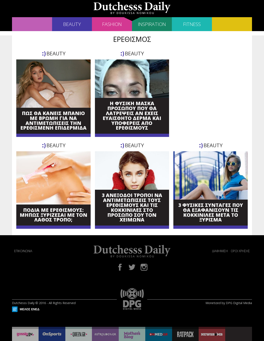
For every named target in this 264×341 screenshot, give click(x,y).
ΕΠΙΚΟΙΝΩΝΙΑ (23, 251)
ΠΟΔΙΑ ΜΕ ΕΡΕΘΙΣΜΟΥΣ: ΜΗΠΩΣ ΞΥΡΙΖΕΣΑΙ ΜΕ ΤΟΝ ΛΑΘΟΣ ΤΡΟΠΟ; (53, 215)
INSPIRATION (152, 24)
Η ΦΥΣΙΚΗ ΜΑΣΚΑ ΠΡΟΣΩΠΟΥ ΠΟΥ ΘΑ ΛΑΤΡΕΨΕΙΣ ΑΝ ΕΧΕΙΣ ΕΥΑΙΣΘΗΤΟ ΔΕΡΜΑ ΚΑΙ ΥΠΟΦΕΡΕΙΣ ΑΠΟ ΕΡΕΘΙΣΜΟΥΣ (132, 115)
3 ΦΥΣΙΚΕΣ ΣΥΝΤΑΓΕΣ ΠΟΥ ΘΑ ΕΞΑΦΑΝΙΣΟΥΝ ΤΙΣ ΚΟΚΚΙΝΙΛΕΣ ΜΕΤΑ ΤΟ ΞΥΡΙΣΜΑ (210, 212)
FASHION (112, 24)
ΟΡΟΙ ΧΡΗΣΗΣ (240, 251)
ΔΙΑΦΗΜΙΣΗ (220, 251)
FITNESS (192, 24)
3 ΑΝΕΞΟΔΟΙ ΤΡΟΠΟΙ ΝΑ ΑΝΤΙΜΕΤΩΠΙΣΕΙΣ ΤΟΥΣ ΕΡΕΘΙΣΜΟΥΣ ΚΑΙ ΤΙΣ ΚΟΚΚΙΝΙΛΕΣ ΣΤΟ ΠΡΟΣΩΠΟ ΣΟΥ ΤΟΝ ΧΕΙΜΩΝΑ (132, 207)
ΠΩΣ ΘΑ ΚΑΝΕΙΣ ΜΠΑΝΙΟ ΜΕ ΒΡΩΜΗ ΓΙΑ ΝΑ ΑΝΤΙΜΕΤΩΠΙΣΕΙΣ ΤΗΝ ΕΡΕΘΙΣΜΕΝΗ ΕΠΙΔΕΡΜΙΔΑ (53, 120)
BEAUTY (72, 24)
